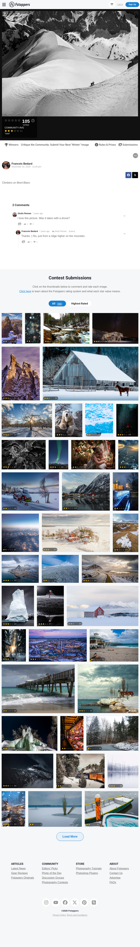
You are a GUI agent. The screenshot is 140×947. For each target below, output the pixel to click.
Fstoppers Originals (22, 877)
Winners (10, 145)
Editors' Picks (50, 868)
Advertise (115, 877)
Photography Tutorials (89, 868)
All (57, 304)
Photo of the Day (52, 873)
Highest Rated (79, 304)
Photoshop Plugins (87, 873)
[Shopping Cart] (112, 4)
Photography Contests (55, 882)
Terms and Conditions (77, 915)
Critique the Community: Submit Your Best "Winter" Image (55, 145)
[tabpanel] (70, 582)
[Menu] (4, 4)
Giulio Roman (24, 213)
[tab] (57, 303)
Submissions (127, 145)
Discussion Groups (53, 877)
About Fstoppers (119, 868)
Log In (120, 4)
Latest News (18, 868)
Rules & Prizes (104, 145)
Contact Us (116, 873)
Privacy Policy (59, 915)
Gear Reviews (19, 873)
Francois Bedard (22, 163)
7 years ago (38, 213)
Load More (70, 836)
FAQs (112, 882)
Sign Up (132, 4)
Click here (25, 291)
